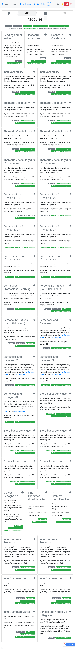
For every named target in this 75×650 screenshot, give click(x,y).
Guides (43, 4)
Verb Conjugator (55, 338)
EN (67, 4)
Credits (36, 4)
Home (22, 4)
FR (71, 4)
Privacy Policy (49, 4)
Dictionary (28, 4)
